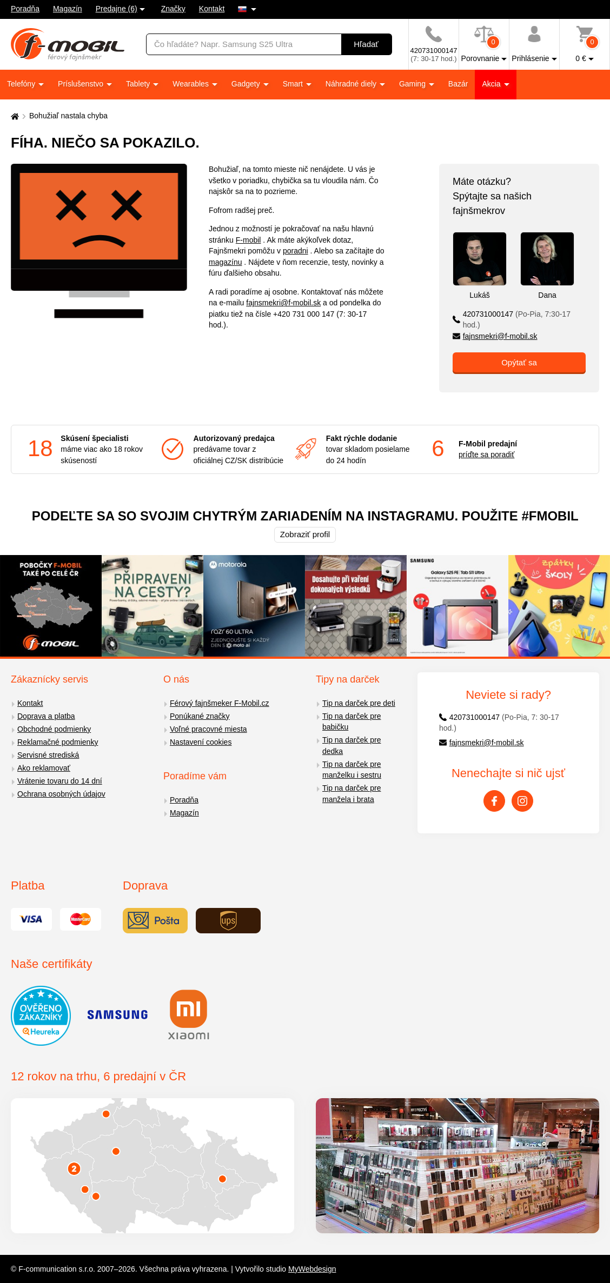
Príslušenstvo (81, 83)
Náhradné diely (352, 83)
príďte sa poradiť (486, 454)
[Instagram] (522, 801)
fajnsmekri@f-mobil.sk (283, 302)
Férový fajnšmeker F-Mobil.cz (219, 703)
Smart (294, 83)
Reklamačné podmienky (57, 742)
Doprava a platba (46, 716)
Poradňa (25, 8)
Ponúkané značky (200, 716)
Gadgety (246, 83)
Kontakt (211, 8)
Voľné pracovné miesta (208, 729)
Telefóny (22, 83)
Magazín (67, 8)
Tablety (139, 83)
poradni (295, 250)
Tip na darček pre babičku (351, 722)
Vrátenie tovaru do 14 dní (59, 781)
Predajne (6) (116, 8)
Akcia (492, 83)
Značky (173, 8)
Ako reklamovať (43, 768)
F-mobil (248, 240)
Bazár (458, 83)
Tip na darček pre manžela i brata (351, 794)
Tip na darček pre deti (358, 703)
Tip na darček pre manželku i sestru (351, 770)
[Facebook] (494, 801)
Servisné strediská (48, 755)
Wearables (192, 83)
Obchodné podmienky (54, 729)
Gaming (413, 83)
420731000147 (512, 320)
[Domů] (13, 116)
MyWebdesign (312, 1269)
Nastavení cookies (200, 742)
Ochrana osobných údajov (61, 794)
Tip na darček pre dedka (351, 746)
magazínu (225, 262)
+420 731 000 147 (303, 314)
